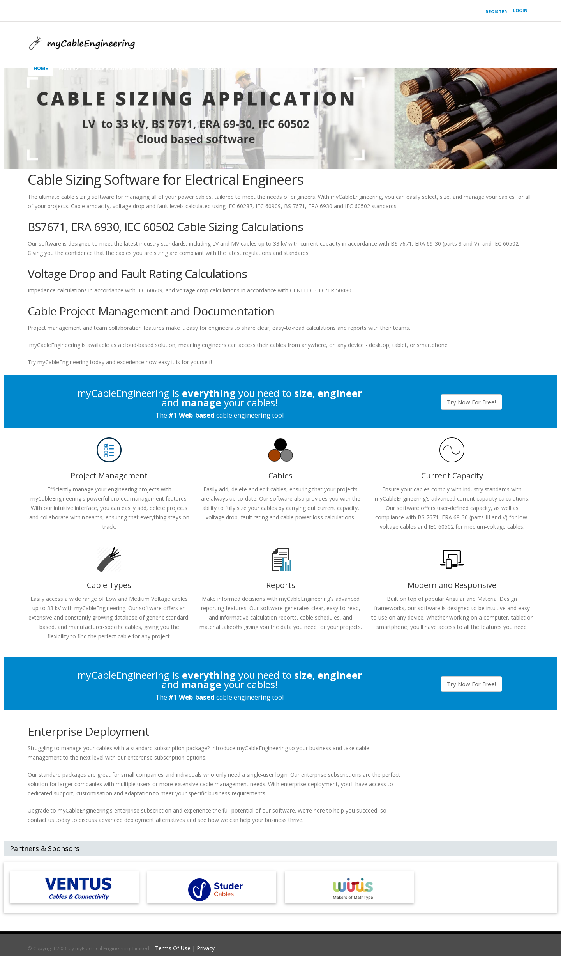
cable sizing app (111, 68)
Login (520, 10)
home (41, 68)
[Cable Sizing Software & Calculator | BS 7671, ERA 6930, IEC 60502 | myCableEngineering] (82, 41)
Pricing (69, 68)
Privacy (206, 948)
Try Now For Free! (471, 402)
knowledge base (165, 68)
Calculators (215, 68)
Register (496, 11)
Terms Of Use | (176, 948)
